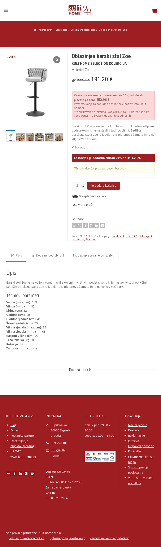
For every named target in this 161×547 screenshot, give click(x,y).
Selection (91, 239)
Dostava (133, 430)
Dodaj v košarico (105, 185)
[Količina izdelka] (79, 186)
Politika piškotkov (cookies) (27, 538)
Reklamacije (136, 436)
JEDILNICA (132, 236)
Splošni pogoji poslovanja (67, 538)
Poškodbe (135, 451)
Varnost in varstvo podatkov (109, 538)
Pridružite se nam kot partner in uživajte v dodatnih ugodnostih (111, 114)
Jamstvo (133, 441)
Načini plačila (137, 425)
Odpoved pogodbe (141, 446)
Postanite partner (22, 436)
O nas (14, 430)
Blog (13, 425)
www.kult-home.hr (23, 457)
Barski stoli (118, 236)
